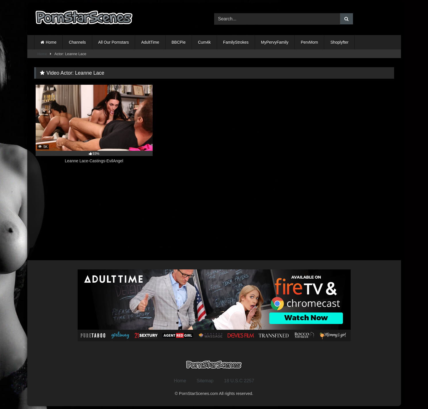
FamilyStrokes (236, 42)
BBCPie (179, 42)
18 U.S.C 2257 (239, 380)
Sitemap (205, 380)
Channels (77, 42)
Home (51, 42)
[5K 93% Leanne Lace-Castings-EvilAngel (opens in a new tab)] (94, 127)
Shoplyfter (339, 42)
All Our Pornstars (113, 42)
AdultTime (150, 42)
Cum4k (204, 42)
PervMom (309, 42)
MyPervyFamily (275, 42)
